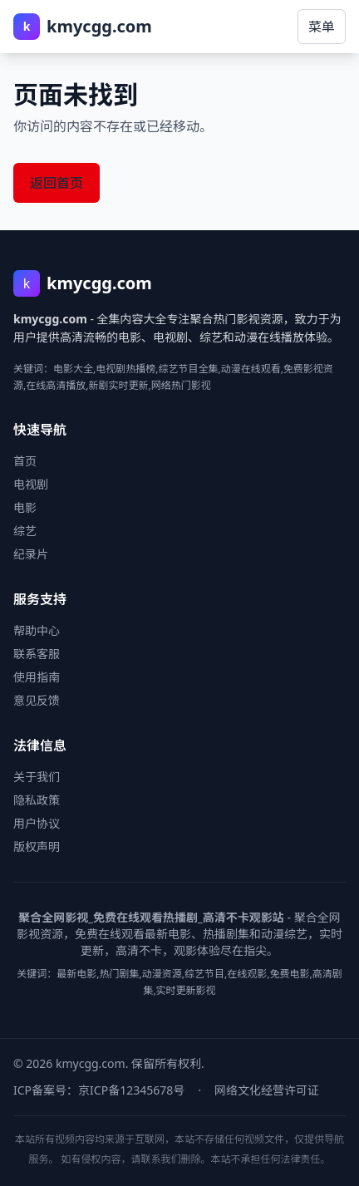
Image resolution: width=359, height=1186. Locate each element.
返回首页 (56, 183)
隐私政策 (36, 800)
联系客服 (36, 654)
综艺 (25, 531)
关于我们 (36, 777)
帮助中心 (36, 630)
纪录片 (30, 554)
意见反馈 (36, 700)
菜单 (321, 26)
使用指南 (36, 677)
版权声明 (36, 846)
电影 (25, 507)
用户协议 (36, 823)
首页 (25, 461)
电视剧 (30, 484)
